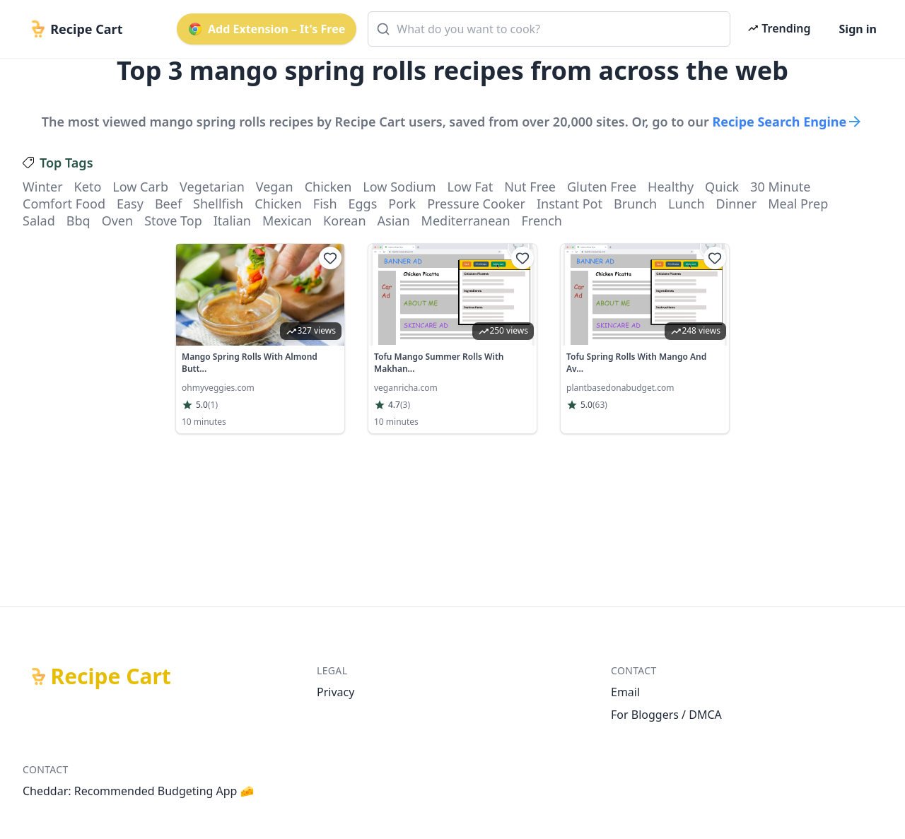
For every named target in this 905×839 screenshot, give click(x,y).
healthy (671, 186)
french (542, 220)
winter (43, 186)
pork (402, 203)
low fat (471, 186)
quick (722, 186)
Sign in (858, 29)
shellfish (218, 203)
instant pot (569, 203)
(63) (599, 405)
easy (130, 203)
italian (232, 220)
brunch (635, 203)
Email (625, 692)
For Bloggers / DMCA (666, 714)
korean (344, 220)
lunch (686, 203)
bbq (78, 220)
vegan (274, 186)
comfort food (64, 203)
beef (168, 203)
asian (394, 220)
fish (325, 203)
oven (117, 220)
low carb (140, 186)
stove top (173, 220)
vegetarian (212, 186)
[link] (260, 338)
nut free (530, 186)
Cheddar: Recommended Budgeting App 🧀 (139, 791)
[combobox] (549, 29)
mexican (287, 220)
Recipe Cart (111, 676)
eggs (363, 203)
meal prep (798, 203)
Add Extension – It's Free (266, 29)
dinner (736, 203)
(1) (213, 405)
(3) (405, 405)
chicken (328, 186)
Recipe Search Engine (787, 121)
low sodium (399, 186)
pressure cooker (476, 203)
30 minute (780, 186)
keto (88, 186)
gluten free (601, 186)
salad (39, 220)
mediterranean (465, 220)
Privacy (335, 692)
